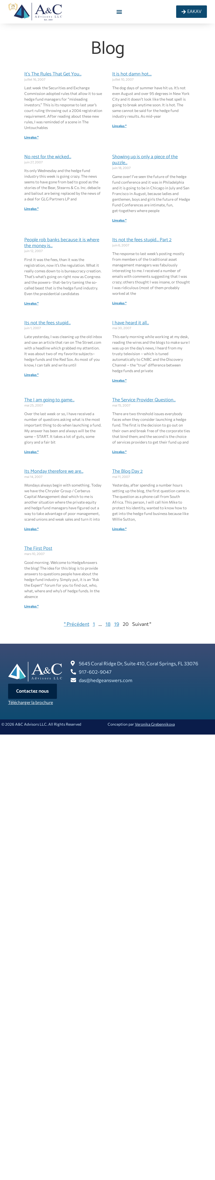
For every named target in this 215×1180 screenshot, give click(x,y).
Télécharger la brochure (30, 702)
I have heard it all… (130, 323)
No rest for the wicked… (47, 157)
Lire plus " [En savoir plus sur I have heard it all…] (119, 380)
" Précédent (76, 624)
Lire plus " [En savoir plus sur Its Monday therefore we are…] (31, 529)
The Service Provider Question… (144, 400)
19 (116, 624)
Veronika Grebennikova (155, 724)
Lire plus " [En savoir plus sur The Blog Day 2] (119, 529)
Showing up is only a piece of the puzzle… (145, 160)
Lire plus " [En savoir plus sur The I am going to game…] (31, 452)
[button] (119, 11)
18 (108, 624)
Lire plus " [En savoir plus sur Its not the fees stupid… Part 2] (119, 303)
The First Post (38, 548)
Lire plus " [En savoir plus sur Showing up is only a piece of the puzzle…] (119, 220)
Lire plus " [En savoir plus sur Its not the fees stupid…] (31, 374)
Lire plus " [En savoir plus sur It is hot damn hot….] (119, 126)
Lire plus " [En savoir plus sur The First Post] (31, 606)
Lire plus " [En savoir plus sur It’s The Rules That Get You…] (31, 137)
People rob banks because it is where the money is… (61, 243)
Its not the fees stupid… (47, 323)
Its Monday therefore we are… (53, 471)
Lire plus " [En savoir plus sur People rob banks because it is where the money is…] (31, 303)
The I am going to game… (49, 400)
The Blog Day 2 (127, 471)
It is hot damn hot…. (132, 74)
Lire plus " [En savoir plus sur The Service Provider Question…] (119, 452)
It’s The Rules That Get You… (52, 74)
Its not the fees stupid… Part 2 (142, 240)
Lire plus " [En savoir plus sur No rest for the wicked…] (31, 208)
